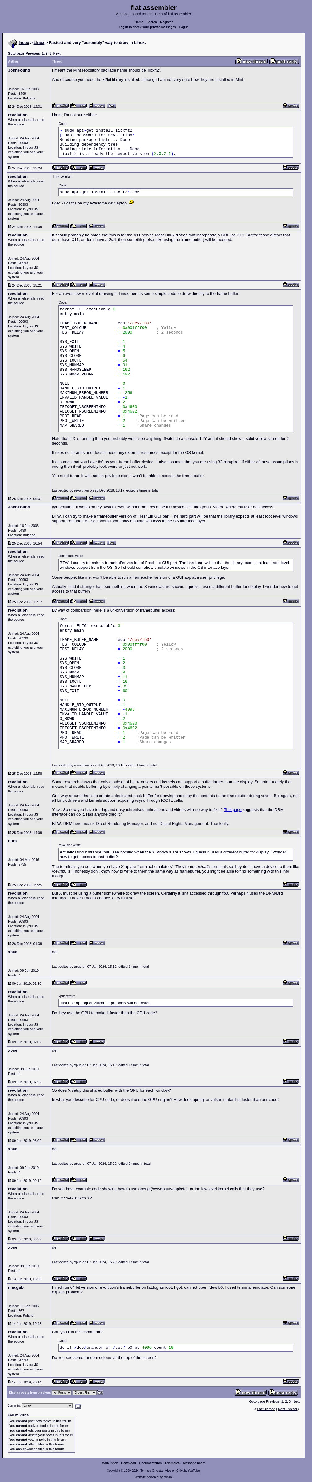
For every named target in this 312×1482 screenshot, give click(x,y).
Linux (39, 42)
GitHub (181, 1470)
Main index (110, 1463)
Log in (184, 27)
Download (128, 1463)
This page (233, 809)
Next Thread (287, 1409)
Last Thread (266, 1409)
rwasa (168, 1477)
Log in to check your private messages (147, 27)
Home (139, 22)
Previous (32, 53)
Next (57, 53)
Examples (172, 1463)
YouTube (193, 1470)
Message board (194, 1463)
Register (166, 22)
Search (152, 22)
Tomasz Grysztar (151, 1470)
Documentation (150, 1463)
